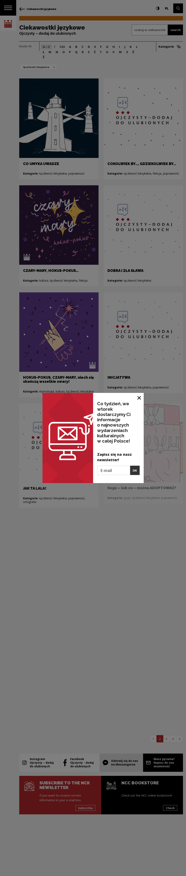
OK (135, 470)
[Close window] (139, 397)
